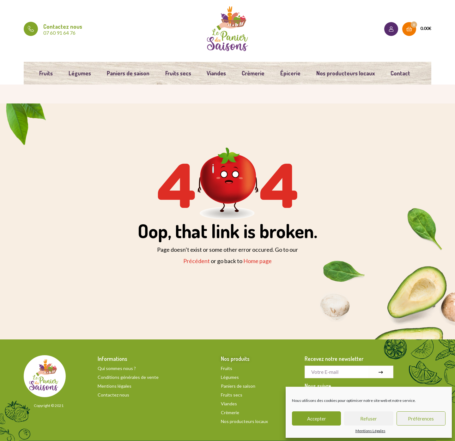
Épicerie (290, 73)
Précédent (196, 260)
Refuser (368, 418)
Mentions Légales (370, 431)
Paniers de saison (128, 73)
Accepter (316, 418)
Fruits (46, 73)
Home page (257, 260)
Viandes (216, 73)
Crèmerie (253, 73)
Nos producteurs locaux (345, 73)
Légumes (80, 73)
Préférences (421, 418)
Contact (400, 73)
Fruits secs (178, 73)
